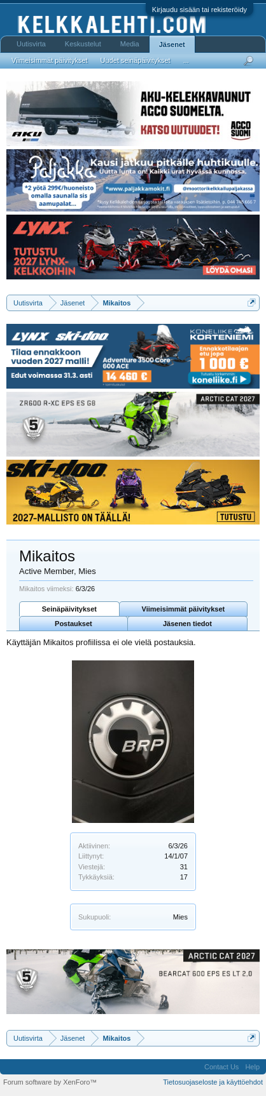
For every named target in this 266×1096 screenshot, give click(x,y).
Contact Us (221, 1067)
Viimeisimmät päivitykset (183, 609)
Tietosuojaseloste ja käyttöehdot (213, 1082)
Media (129, 44)
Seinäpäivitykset (69, 609)
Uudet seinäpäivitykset (136, 60)
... (186, 60)
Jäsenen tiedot (187, 623)
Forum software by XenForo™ (50, 1082)
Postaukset (73, 623)
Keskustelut (83, 44)
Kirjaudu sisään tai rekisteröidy (199, 9)
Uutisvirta (31, 44)
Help (252, 1067)
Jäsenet (172, 44)
